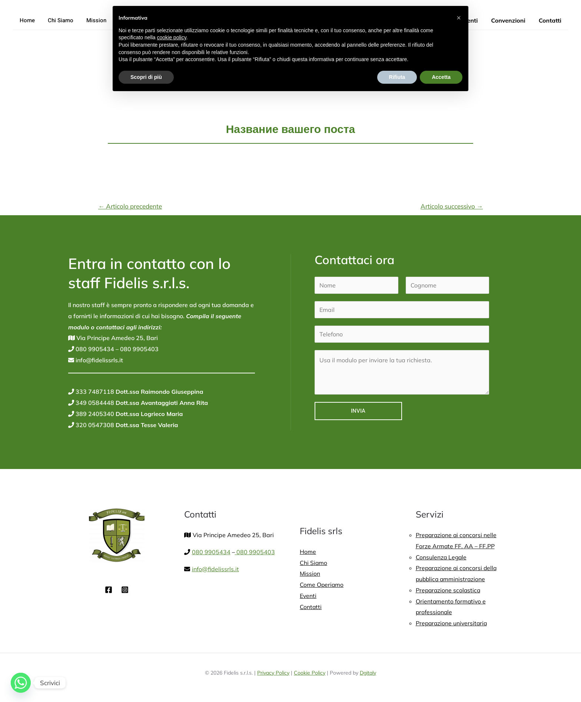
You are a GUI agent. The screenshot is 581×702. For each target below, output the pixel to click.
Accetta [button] (441, 77)
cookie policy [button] (171, 37)
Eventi (308, 595)
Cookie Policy (309, 672)
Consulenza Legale (442, 557)
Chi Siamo (57, 20)
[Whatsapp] (21, 683)
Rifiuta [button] (397, 77)
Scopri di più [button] (146, 77)
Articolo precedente (130, 206)
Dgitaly (368, 672)
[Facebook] (108, 589)
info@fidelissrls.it (98, 360)
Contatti (551, 20)
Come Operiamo (322, 584)
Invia (358, 411)
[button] (459, 18)
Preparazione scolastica (449, 590)
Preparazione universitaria (452, 623)
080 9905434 (94, 349)
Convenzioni (510, 20)
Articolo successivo (452, 206)
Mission (92, 20)
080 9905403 (139, 349)
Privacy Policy (273, 672)
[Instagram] (125, 589)
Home (26, 20)
